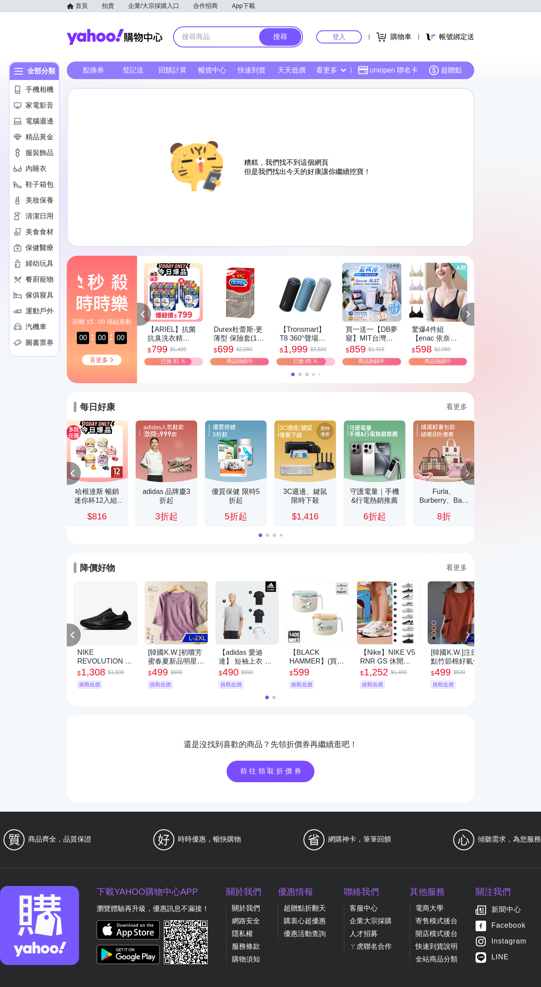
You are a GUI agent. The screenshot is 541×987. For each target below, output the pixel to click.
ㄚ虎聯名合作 (371, 946)
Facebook (508, 925)
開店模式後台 (436, 933)
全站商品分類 (436, 959)
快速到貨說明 (436, 946)
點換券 (93, 70)
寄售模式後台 (436, 921)
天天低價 (292, 70)
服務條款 (246, 946)
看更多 (331, 70)
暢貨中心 (212, 70)
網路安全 (246, 921)
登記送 (133, 70)
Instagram (509, 941)
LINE (500, 957)
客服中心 (364, 908)
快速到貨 (252, 70)
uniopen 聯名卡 (388, 70)
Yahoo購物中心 (114, 36)
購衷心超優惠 (305, 921)
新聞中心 (506, 910)
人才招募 (364, 933)
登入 (339, 36)
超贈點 (445, 70)
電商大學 (429, 908)
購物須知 (246, 959)
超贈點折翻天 (305, 908)
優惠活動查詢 (305, 933)
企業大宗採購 (371, 921)
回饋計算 (173, 70)
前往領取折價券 (271, 771)
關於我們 (246, 908)
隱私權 (242, 933)
